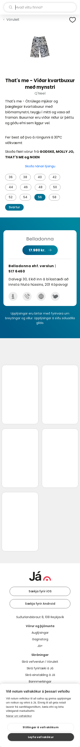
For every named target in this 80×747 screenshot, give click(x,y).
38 (25, 177)
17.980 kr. (37, 250)
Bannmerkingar (40, 681)
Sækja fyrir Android (40, 603)
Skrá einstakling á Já (40, 675)
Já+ (40, 646)
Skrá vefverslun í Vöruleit (40, 662)
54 (25, 197)
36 (11, 177)
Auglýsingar (40, 633)
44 (11, 187)
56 (40, 197)
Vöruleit (12, 19)
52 (11, 197)
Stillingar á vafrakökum (41, 727)
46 (26, 187)
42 (54, 177)
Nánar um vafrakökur (19, 716)
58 (54, 197)
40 (40, 177)
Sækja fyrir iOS (40, 591)
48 (40, 187)
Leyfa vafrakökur (41, 737)
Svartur (14, 207)
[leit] (40, 7)
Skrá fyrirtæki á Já (40, 668)
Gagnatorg (40, 639)
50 (55, 187)
